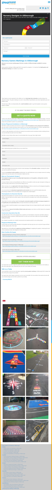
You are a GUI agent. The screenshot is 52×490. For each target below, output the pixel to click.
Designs (4, 463)
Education (4, 471)
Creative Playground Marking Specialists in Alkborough (14, 465)
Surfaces (4, 477)
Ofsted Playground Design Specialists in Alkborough (14, 475)
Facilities (4, 455)
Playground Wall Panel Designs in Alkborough (13, 469)
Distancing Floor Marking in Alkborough (10, 488)
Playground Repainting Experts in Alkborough (13, 485)
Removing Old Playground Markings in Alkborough (14, 487)
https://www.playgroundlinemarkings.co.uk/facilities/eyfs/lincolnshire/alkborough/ (19, 246)
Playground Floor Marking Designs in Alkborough (13, 481)
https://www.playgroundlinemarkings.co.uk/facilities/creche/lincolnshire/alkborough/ (21, 128)
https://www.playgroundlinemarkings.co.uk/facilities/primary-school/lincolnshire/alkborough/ (22, 236)
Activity (3, 446)
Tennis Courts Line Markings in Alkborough (12, 448)
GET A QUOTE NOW (26, 116)
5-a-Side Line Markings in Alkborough (11, 450)
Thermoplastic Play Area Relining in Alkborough (13, 484)
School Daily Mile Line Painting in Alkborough (12, 476)
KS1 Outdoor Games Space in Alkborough (12, 472)
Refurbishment (5, 483)
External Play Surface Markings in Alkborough (13, 479)
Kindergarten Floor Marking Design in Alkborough (13, 459)
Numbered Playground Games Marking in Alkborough (14, 468)
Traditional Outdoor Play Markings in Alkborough (13, 467)
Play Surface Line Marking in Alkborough (11, 445)
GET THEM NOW (26, 262)
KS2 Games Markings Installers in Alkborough (13, 473)
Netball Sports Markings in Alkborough (11, 449)
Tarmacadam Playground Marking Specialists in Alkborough (15, 480)
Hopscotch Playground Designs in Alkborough (13, 464)
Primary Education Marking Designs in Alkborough (14, 456)
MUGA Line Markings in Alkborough (10, 452)
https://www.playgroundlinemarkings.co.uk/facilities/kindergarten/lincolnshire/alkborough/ (20, 120)
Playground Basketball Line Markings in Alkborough (14, 453)
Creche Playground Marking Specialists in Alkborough (14, 461)
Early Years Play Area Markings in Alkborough (13, 460)
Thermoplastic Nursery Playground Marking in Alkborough (15, 457)
